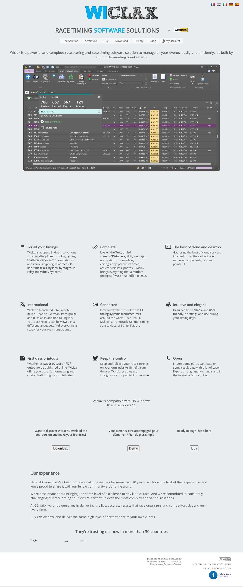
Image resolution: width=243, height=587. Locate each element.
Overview (91, 41)
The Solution (70, 41)
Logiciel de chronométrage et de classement (164, 559)
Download (121, 41)
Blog (153, 41)
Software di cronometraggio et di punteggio (164, 562)
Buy (106, 41)
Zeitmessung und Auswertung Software (165, 565)
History (139, 41)
